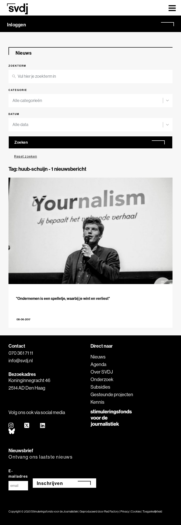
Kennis (97, 402)
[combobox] (87, 100)
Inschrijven (50, 483)
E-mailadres (18, 473)
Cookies (136, 511)
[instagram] (11, 426)
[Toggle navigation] (172, 8)
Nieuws (98, 357)
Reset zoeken (25, 156)
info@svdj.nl (20, 360)
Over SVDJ (101, 372)
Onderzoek (101, 379)
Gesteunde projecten (111, 394)
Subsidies (100, 387)
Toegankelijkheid (152, 511)
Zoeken (21, 142)
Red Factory (111, 511)
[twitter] (27, 426)
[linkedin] (42, 426)
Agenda (98, 364)
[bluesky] (11, 432)
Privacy (124, 511)
